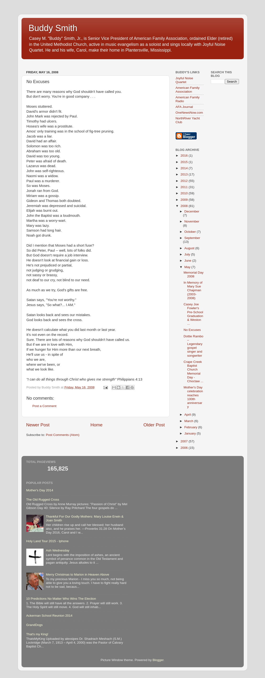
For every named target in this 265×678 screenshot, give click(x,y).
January (190, 433)
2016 (184, 155)
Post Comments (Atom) (62, 435)
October (190, 231)
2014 (184, 168)
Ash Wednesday (57, 550)
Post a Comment (44, 406)
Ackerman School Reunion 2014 (49, 615)
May (187, 267)
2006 (184, 448)
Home (97, 424)
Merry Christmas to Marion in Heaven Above (77, 574)
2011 (184, 187)
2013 (184, 174)
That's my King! (37, 634)
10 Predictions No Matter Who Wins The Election (61, 598)
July (187, 254)
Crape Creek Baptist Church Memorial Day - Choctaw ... (193, 371)
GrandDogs (34, 625)
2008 (184, 206)
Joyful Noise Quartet (184, 80)
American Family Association (188, 89)
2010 (184, 193)
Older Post (154, 424)
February (191, 427)
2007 (184, 441)
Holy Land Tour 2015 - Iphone (47, 541)
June (188, 260)
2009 (184, 199)
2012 (184, 181)
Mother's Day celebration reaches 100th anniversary (193, 397)
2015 (184, 162)
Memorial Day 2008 (193, 274)
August (189, 248)
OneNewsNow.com (189, 112)
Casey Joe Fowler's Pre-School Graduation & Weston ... (193, 313)
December (191, 211)
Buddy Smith (53, 28)
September (192, 238)
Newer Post (38, 424)
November (191, 221)
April (188, 414)
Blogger (158, 660)
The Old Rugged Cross (42, 499)
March (189, 421)
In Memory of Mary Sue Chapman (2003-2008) (193, 290)
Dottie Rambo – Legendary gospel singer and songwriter (193, 345)
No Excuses (192, 330)
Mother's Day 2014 (39, 490)
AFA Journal (184, 107)
